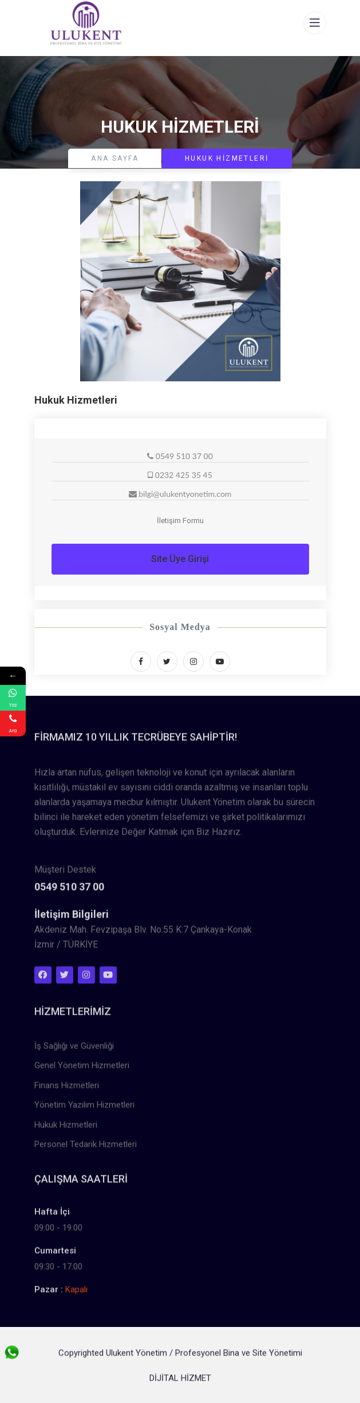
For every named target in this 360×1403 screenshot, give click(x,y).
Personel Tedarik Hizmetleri (85, 1148)
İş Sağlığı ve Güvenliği (74, 1050)
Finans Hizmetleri (66, 1089)
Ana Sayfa (115, 158)
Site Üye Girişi (180, 558)
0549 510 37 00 (69, 890)
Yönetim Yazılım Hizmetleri (84, 1108)
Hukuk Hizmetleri (65, 1128)
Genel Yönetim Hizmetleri (81, 1069)
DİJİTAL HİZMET (180, 1382)
